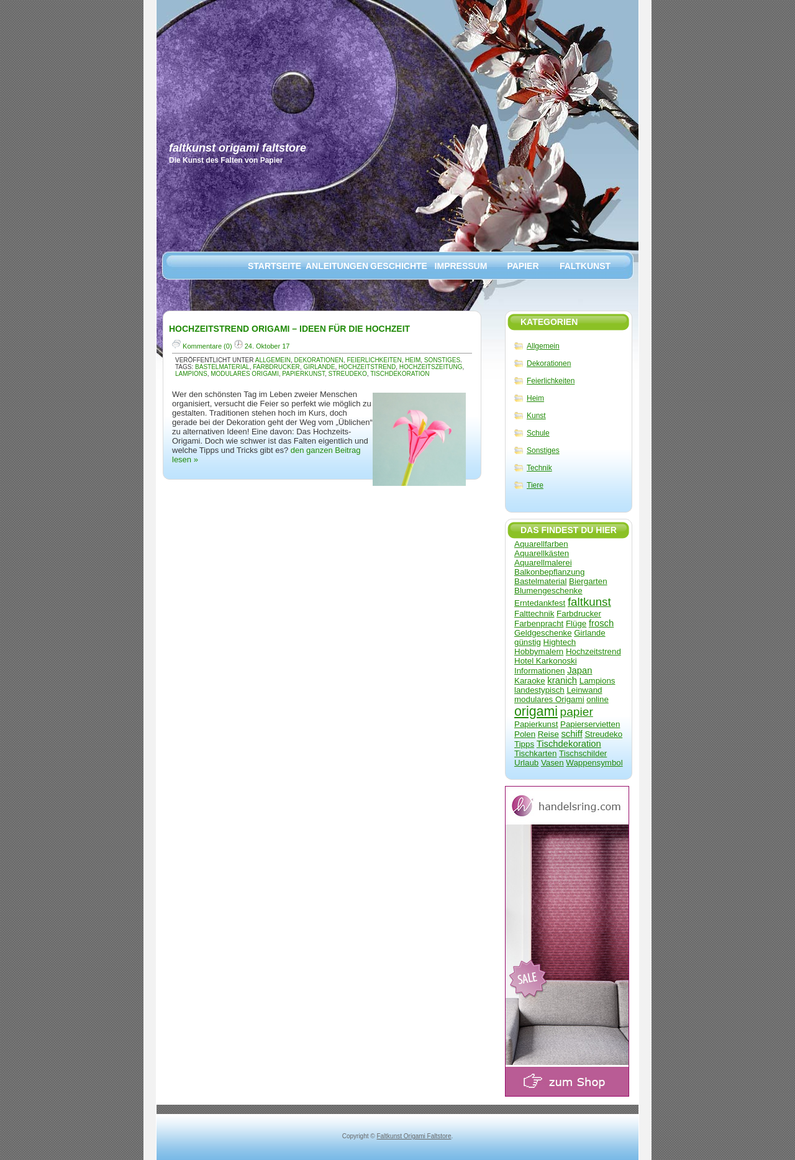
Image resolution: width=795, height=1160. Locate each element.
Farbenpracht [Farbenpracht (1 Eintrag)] (538, 623)
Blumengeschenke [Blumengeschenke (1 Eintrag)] (548, 590)
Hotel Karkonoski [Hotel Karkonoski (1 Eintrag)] (545, 660)
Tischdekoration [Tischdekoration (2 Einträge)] (569, 744)
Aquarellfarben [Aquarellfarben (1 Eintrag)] (541, 544)
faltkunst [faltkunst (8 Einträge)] (589, 601)
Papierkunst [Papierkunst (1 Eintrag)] (536, 724)
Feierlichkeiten (551, 381)
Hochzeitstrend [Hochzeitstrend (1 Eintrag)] (593, 651)
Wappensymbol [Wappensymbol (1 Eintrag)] (594, 762)
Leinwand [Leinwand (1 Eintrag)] (584, 690)
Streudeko (348, 373)
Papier (522, 266)
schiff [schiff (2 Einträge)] (571, 734)
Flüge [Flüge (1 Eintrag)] (576, 623)
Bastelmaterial (222, 366)
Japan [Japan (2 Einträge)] (579, 670)
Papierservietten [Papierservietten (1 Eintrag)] (590, 724)
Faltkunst (585, 266)
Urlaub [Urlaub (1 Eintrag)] (526, 762)
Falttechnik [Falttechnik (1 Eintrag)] (534, 613)
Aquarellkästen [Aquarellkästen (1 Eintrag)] (541, 553)
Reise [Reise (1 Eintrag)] (548, 734)
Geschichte (398, 266)
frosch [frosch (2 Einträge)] (601, 623)
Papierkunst (303, 373)
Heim (535, 398)
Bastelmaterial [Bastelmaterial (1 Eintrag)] (540, 581)
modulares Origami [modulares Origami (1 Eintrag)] (549, 699)
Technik (539, 468)
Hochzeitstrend (367, 366)
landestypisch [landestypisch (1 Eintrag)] (539, 690)
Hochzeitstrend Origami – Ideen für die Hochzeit (289, 329)
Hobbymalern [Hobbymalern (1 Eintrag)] (538, 651)
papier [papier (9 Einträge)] (576, 711)
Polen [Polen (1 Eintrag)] (524, 734)
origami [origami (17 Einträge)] (536, 711)
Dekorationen (549, 363)
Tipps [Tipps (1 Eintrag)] (524, 744)
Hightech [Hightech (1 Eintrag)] (559, 642)
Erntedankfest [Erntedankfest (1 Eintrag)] (539, 603)
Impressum (461, 266)
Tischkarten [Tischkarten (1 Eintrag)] (535, 753)
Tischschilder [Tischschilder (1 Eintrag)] (583, 753)
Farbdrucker (276, 366)
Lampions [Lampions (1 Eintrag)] (597, 680)
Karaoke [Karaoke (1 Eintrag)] (529, 680)
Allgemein (543, 346)
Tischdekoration (399, 373)
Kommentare (202, 346)
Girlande (319, 366)
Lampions (191, 373)
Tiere (535, 485)
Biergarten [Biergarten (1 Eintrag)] (588, 581)
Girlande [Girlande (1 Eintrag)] (589, 632)
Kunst (536, 415)
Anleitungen (337, 266)
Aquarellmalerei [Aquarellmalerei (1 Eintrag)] (543, 562)
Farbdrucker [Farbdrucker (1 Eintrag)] (578, 613)
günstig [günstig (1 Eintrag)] (527, 642)
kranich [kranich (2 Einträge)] (562, 680)
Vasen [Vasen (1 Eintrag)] (552, 762)
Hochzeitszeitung (431, 366)
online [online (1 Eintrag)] (597, 699)
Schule (538, 433)
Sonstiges (543, 450)
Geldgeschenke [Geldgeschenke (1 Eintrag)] (543, 632)
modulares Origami (244, 373)
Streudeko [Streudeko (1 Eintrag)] (603, 734)
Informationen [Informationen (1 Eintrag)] (539, 670)
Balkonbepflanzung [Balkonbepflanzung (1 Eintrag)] (549, 572)
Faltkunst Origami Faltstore (237, 148)
